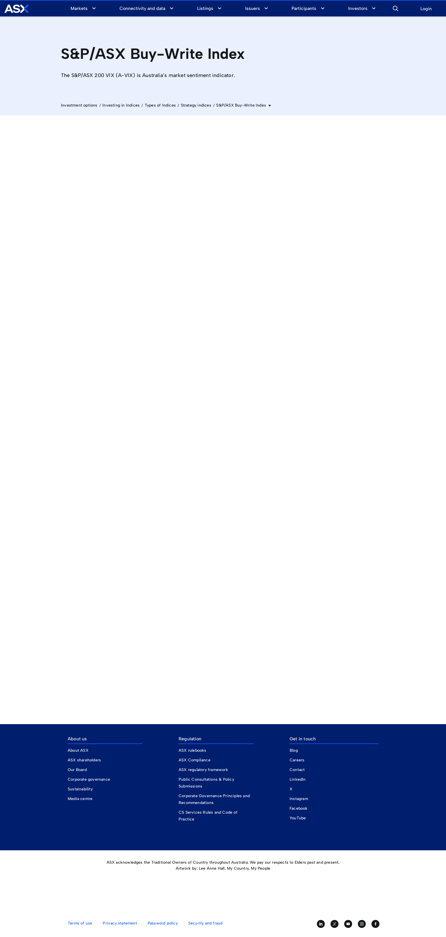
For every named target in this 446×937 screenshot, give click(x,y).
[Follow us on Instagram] (362, 924)
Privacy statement (120, 923)
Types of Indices (160, 105)
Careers (297, 760)
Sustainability (80, 789)
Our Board (77, 769)
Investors (357, 8)
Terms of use (80, 923)
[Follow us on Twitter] (334, 924)
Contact (297, 769)
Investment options (79, 105)
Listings (205, 8)
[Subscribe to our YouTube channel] (348, 924)
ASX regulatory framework (203, 769)
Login (426, 9)
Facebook (299, 808)
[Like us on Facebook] (375, 924)
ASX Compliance (194, 760)
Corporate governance (89, 779)
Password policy (163, 923)
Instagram (299, 798)
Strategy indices (196, 105)
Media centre (80, 798)
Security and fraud (205, 923)
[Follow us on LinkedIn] (321, 924)
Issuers (252, 8)
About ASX (78, 750)
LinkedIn (298, 779)
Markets (79, 8)
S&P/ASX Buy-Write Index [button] (241, 105)
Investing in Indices (121, 105)
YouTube (298, 818)
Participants (304, 8)
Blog (294, 750)
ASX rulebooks (193, 750)
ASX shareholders (85, 760)
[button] (395, 7)
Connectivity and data (142, 8)
